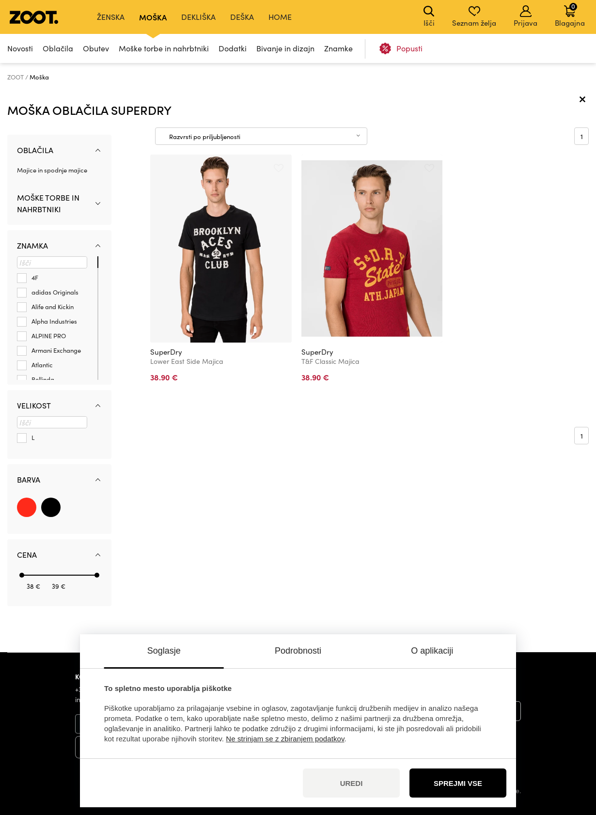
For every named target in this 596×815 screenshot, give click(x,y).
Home (280, 17)
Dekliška (198, 17)
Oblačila (58, 48)
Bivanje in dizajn (285, 48)
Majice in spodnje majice (52, 170)
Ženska (111, 17)
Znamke (338, 48)
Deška (242, 17)
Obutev (96, 48)
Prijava (525, 16)
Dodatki (233, 48)
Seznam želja (474, 16)
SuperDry (166, 352)
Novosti (20, 48)
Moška (153, 17)
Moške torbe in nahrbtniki (164, 48)
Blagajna (570, 14)
